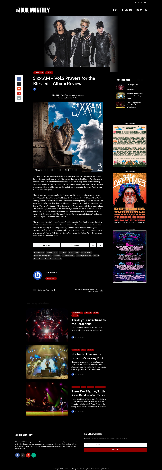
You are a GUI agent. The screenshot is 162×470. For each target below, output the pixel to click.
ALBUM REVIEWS (38, 72)
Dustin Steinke (74, 252)
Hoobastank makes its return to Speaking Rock (87, 356)
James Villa (38, 89)
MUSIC (96, 313)
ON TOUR (75, 315)
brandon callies (52, 252)
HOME (115, 10)
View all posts (51, 278)
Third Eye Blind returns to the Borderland (88, 322)
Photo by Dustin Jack (84, 256)
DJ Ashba (63, 252)
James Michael (86, 252)
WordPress (105, 465)
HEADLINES (127, 10)
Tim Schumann (77, 337)
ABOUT (139, 10)
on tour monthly (68, 256)
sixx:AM (96, 256)
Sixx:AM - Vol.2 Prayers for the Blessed (47, 259)
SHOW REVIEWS (100, 387)
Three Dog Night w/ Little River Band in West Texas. (88, 393)
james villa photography (42, 256)
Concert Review (77, 313)
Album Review (39, 252)
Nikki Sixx (57, 256)
